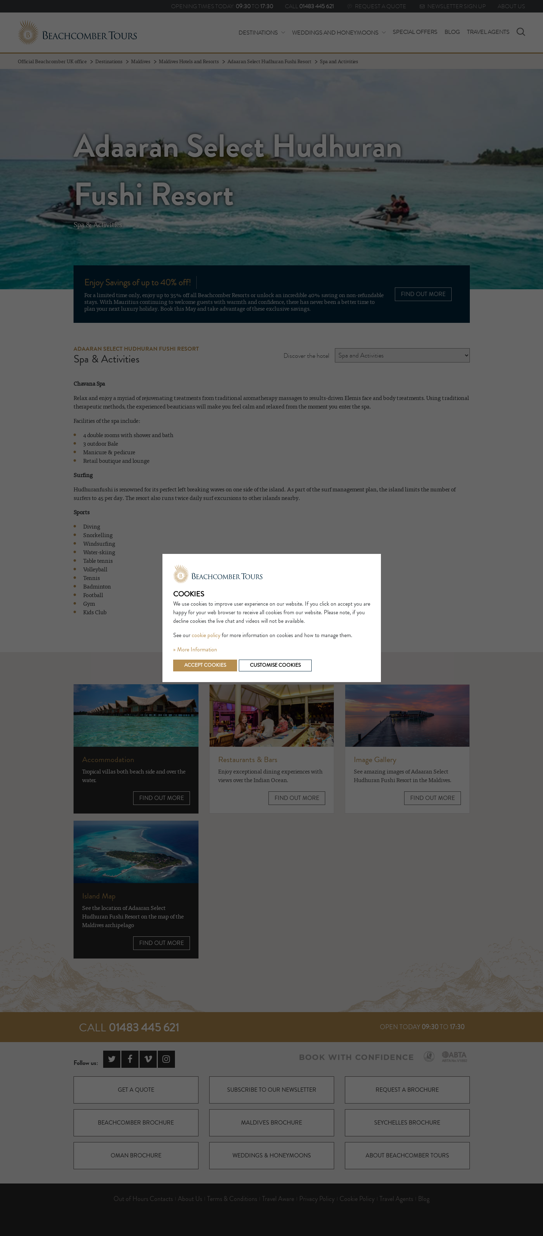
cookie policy (206, 635)
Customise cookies (275, 665)
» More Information (195, 650)
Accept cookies (205, 665)
